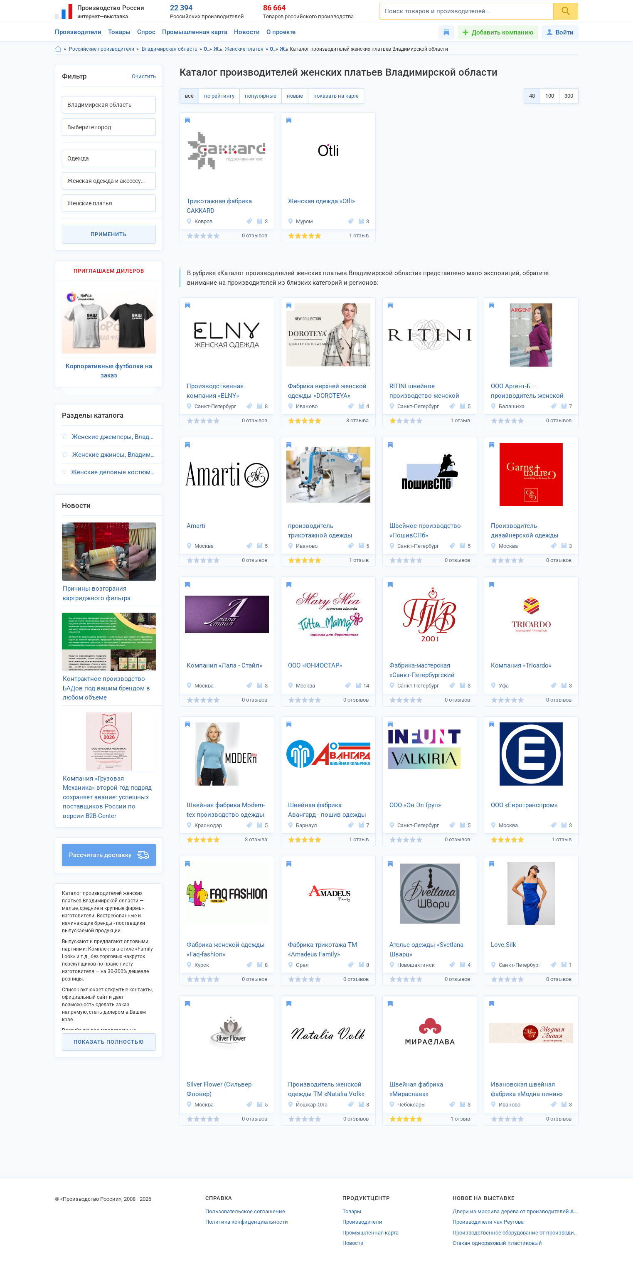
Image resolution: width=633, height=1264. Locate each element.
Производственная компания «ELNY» (215, 390)
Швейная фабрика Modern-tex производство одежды (226, 809)
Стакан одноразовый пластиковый (497, 1243)
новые (295, 96)
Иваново (303, 406)
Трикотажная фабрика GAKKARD (219, 205)
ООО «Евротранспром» (524, 805)
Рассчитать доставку (109, 855)
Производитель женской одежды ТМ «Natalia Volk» (326, 1089)
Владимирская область (169, 49)
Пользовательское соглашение (245, 1211)
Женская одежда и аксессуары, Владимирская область (284, 49)
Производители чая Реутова (488, 1222)
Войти (560, 32)
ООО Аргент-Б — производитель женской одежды (527, 391)
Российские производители (101, 49)
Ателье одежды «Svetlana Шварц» (426, 949)
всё (189, 96)
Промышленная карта (194, 32)
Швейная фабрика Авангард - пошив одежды (327, 809)
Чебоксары (407, 1104)
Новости (247, 32)
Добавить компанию (502, 32)
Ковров (199, 221)
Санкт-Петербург (211, 406)
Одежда (208, 49)
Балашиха (507, 406)
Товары (119, 32)
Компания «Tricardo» (521, 665)
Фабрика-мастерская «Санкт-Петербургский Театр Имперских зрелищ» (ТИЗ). (428, 671)
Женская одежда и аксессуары (218, 49)
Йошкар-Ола (308, 1104)
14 (362, 686)
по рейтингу (219, 96)
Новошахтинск (412, 965)
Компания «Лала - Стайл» (224, 665)
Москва (200, 546)
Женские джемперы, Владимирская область (113, 437)
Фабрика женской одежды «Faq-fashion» (226, 949)
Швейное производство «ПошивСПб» (425, 530)
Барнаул (302, 825)
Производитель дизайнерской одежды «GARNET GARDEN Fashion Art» (529, 531)
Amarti (196, 526)
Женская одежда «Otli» (321, 201)
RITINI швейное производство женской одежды (424, 391)
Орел (298, 965)
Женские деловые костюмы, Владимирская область (113, 472)
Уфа (499, 686)
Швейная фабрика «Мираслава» (416, 1089)
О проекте (281, 32)
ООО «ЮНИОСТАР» (315, 665)
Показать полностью (109, 1042)
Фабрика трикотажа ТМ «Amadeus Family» (322, 949)
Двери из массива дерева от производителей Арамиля (515, 1211)
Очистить (144, 76)
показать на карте (336, 96)
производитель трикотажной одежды (320, 530)
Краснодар (204, 825)
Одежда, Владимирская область (274, 49)
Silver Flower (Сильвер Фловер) (219, 1089)
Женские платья (244, 49)
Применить (109, 234)
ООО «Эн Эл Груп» (415, 805)
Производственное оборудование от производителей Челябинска (515, 1233)
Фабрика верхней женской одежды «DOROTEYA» (327, 390)
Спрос (146, 32)
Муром (300, 221)
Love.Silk (503, 945)
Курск (197, 965)
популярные (260, 96)
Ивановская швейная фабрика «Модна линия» (527, 1089)
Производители (78, 32)
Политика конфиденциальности (246, 1222)
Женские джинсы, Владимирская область (114, 454)
